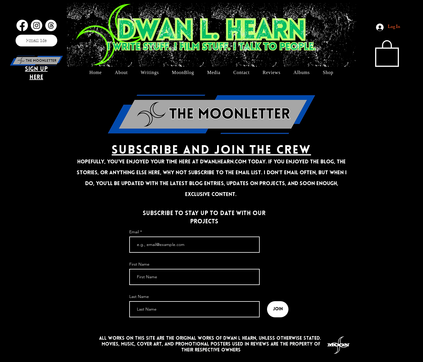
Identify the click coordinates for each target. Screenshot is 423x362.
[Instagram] (36, 25)
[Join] (277, 309)
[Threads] (51, 25)
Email (134, 232)
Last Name (139, 296)
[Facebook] (22, 25)
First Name (139, 264)
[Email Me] (36, 40)
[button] (387, 52)
